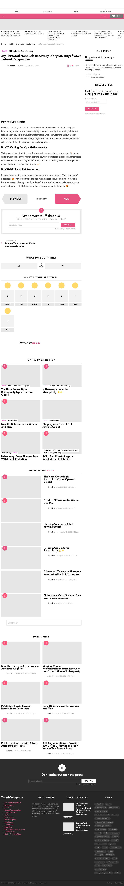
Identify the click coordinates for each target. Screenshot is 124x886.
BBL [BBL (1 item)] (109, 804)
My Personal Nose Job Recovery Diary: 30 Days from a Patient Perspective (11, 33)
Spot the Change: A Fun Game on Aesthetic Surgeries (20, 667)
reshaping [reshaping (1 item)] (100, 862)
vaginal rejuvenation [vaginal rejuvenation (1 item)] (104, 873)
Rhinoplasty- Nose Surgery (18, 386)
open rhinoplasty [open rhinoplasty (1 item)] (103, 858)
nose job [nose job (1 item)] (110, 855)
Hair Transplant (10, 820)
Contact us (119, 883)
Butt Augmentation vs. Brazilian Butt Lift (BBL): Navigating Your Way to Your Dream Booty (61, 746)
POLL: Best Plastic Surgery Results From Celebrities (58, 458)
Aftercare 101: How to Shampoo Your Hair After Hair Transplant (62, 573)
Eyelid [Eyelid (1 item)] (116, 836)
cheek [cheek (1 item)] (99, 833)
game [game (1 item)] (112, 844)
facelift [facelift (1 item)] (115, 840)
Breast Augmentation (13, 810)
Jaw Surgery (54, 420)
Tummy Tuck (10, 832)
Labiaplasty (9, 825)
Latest (16, 11)
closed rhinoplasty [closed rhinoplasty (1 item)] (112, 833)
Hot (76, 11)
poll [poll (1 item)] (115, 858)
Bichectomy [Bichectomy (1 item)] (114, 807)
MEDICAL (8, 827)
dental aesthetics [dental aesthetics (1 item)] (103, 836)
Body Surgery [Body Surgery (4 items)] (102, 811)
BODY (7, 808)
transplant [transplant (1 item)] (108, 865)
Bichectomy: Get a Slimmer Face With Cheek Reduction (19, 458)
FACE (4, 386)
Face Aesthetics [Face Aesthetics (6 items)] (103, 840)
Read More (68, 817)
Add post (116, 16)
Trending (105, 11)
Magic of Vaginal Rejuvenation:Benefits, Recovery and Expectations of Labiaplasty (56, 35)
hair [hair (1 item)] (98, 847)
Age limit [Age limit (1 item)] (100, 804)
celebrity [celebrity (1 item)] (113, 829)
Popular (47, 11)
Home (109, 883)
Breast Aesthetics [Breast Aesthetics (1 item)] (103, 818)
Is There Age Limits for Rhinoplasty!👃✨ (55, 391)
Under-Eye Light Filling (52, 453)
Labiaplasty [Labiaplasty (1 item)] (116, 847)
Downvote (63, 266)
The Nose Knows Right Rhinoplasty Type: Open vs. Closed (81, 33)
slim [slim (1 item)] (98, 865)
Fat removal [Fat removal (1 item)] (101, 844)
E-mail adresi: (90, 99)
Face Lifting (12, 420)
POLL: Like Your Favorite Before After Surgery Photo (19, 744)
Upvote (19, 266)
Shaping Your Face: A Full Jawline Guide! (57, 425)
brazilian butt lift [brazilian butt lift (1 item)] (103, 815)
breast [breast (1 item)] (115, 815)
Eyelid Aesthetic (49, 450)
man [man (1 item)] (111, 851)
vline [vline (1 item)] (118, 873)
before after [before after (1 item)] (101, 807)
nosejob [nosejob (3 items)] (100, 855)
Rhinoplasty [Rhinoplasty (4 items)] (113, 862)
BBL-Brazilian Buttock (13, 803)
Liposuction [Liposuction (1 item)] (101, 851)
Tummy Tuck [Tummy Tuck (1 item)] (101, 869)
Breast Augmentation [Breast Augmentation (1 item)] (105, 822)
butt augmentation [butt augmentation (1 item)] (104, 826)
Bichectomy (6, 453)
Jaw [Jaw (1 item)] (105, 847)
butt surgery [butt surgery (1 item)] (101, 829)
